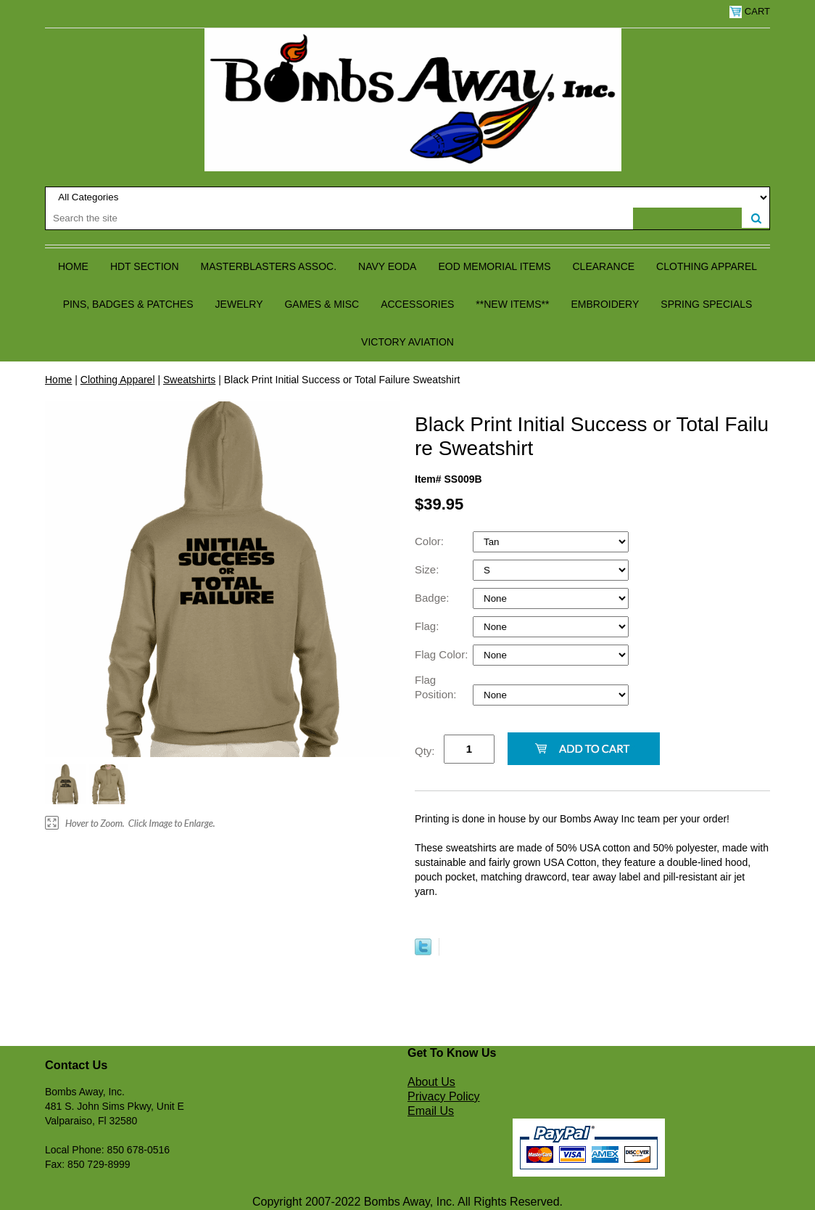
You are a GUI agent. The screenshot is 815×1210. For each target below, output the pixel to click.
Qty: (425, 751)
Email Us (431, 1111)
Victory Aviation (407, 342)
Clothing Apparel (706, 266)
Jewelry (239, 304)
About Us (431, 1082)
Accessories (417, 304)
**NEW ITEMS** (512, 304)
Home (73, 266)
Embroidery (605, 304)
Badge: (433, 598)
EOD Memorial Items (494, 266)
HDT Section (144, 266)
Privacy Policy (444, 1096)
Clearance (604, 266)
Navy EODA (387, 266)
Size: (428, 569)
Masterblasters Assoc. (269, 266)
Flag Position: (437, 687)
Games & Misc (321, 304)
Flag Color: (443, 654)
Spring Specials (706, 304)
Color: (431, 541)
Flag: (428, 626)
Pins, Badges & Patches (128, 304)
